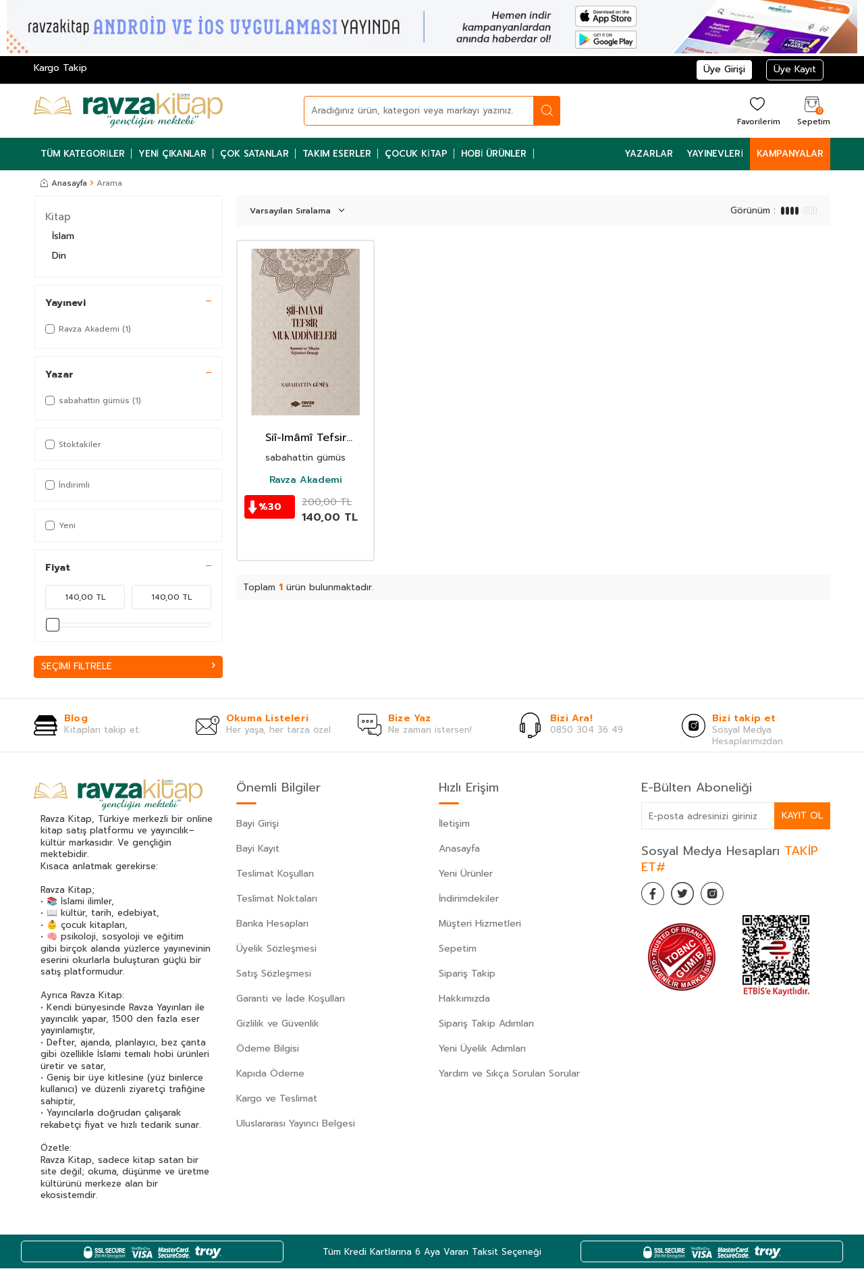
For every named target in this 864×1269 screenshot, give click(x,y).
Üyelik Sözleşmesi (276, 949)
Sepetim (458, 949)
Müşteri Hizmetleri (480, 924)
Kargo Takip (60, 68)
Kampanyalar (790, 153)
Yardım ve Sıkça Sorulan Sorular (509, 1074)
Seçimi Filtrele (128, 666)
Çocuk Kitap (416, 153)
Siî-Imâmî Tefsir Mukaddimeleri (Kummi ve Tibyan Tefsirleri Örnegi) (305, 438)
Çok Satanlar (254, 153)
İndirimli (67, 485)
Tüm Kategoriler (82, 153)
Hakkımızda (464, 999)
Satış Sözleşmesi (273, 974)
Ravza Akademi (305, 480)
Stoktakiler (73, 444)
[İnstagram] (722, 896)
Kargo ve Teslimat (276, 1099)
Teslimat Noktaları (276, 899)
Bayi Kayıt (257, 849)
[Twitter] (688, 896)
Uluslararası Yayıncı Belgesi (295, 1124)
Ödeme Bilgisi (267, 1049)
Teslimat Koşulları (275, 874)
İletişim (454, 824)
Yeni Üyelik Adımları (482, 1049)
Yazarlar (648, 153)
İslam (63, 236)
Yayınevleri (714, 153)
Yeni (60, 525)
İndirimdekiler (469, 899)
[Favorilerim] (757, 110)
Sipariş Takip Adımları (486, 1024)
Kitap (58, 216)
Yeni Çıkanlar (172, 153)
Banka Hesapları (272, 924)
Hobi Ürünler (494, 153)
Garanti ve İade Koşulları (290, 999)
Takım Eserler (336, 153)
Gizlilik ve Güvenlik (277, 1024)
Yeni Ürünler (466, 874)
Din (59, 256)
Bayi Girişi (257, 824)
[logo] (128, 110)
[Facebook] (654, 896)
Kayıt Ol (802, 815)
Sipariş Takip (467, 974)
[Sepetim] (812, 110)
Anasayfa (63, 183)
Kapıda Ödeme (270, 1074)
